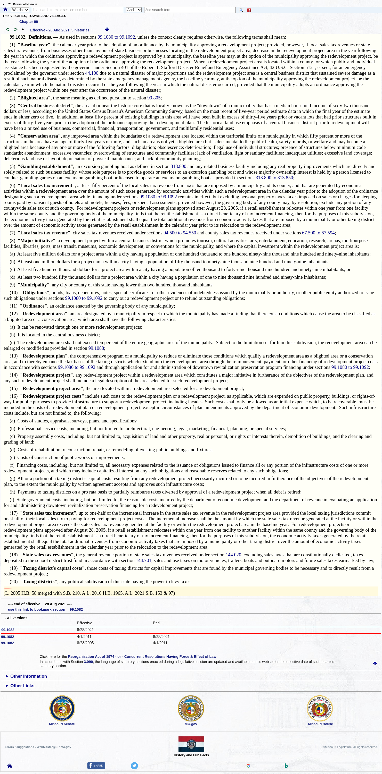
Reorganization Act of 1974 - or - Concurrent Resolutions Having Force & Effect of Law (142, 656)
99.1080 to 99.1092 (116, 37)
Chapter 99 (28, 22)
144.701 (143, 560)
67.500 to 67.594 (318, 232)
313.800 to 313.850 (274, 177)
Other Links (22, 685)
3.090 (88, 662)
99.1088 (96, 348)
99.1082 (7, 630)
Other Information (28, 676)
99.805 (153, 97)
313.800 (178, 166)
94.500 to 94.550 (180, 232)
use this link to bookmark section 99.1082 (45, 609)
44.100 (91, 73)
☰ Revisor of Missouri (21, 4)
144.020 (233, 554)
